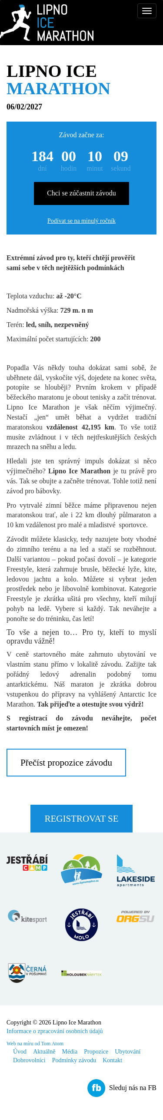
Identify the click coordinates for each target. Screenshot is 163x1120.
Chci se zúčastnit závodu (81, 193)
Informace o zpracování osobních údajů (55, 1031)
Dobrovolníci (29, 1060)
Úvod (20, 1051)
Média (69, 1051)
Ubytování (127, 1051)
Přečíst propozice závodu (66, 762)
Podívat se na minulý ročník (81, 221)
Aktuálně (44, 1051)
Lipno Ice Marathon (46, 22)
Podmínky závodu (74, 1060)
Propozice (96, 1051)
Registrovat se (81, 818)
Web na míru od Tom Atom (35, 1044)
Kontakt (112, 1060)
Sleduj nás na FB (132, 1087)
